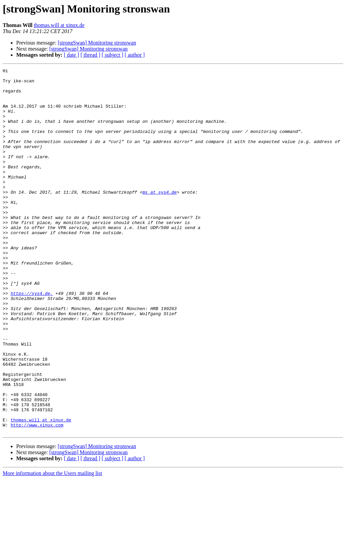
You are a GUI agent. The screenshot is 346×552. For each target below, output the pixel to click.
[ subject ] (112, 55)
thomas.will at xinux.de (59, 25)
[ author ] (135, 55)
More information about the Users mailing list (52, 546)
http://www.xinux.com (36, 497)
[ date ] (71, 55)
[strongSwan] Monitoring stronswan (97, 43)
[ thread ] (90, 55)
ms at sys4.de (159, 217)
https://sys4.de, (31, 339)
